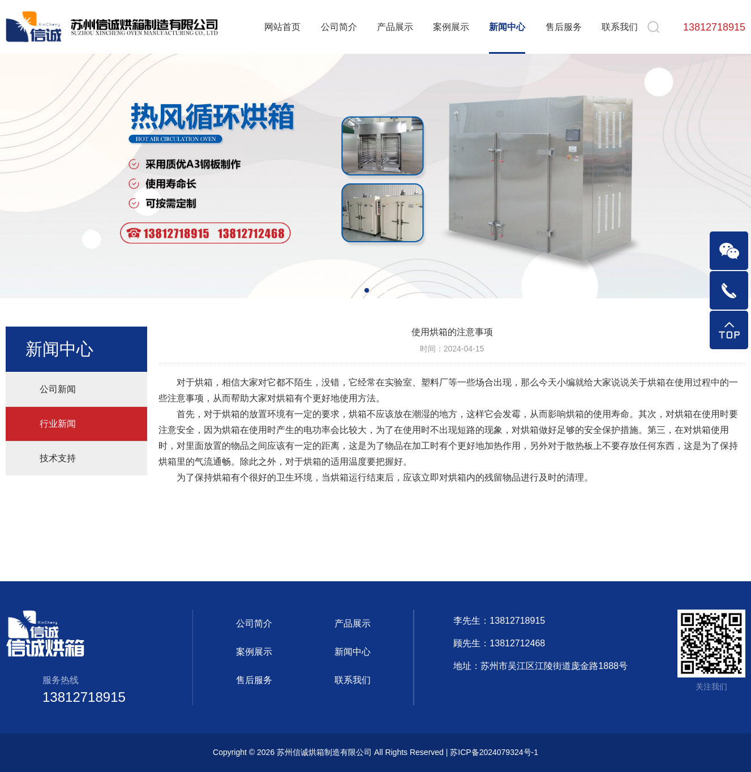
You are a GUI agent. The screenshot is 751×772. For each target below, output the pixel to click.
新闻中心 (507, 27)
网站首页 (282, 27)
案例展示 (451, 27)
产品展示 (395, 27)
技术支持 (58, 458)
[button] (366, 290)
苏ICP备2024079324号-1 (494, 752)
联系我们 (620, 27)
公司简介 (339, 27)
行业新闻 (58, 423)
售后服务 (564, 27)
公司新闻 (58, 389)
